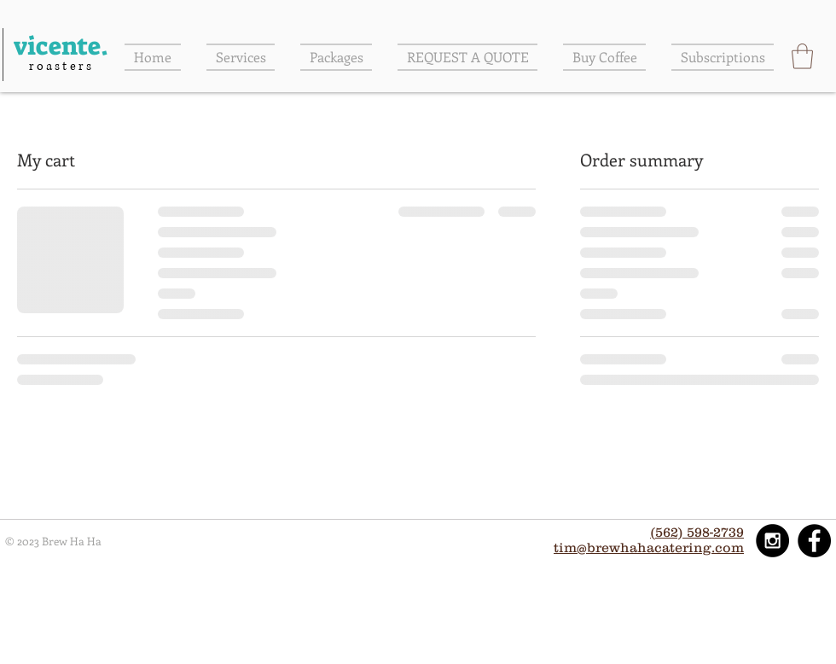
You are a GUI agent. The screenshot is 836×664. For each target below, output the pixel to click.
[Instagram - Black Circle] (772, 540)
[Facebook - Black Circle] (814, 540)
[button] (802, 56)
